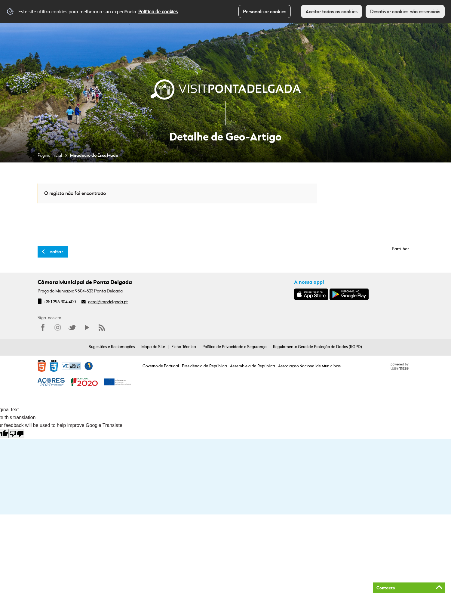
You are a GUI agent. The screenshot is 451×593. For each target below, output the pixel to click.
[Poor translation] (16, 433)
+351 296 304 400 (60, 301)
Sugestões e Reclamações (112, 346)
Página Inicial (50, 155)
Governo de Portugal (161, 366)
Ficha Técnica (183, 346)
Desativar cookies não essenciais (405, 11)
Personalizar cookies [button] (264, 11)
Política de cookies (158, 11)
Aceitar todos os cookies (331, 11)
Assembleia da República (252, 366)
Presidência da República (204, 366)
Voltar (56, 251)
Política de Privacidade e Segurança (234, 346)
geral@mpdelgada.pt (108, 301)
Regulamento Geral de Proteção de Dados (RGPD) (317, 346)
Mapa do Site (153, 346)
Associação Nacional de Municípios (309, 366)
